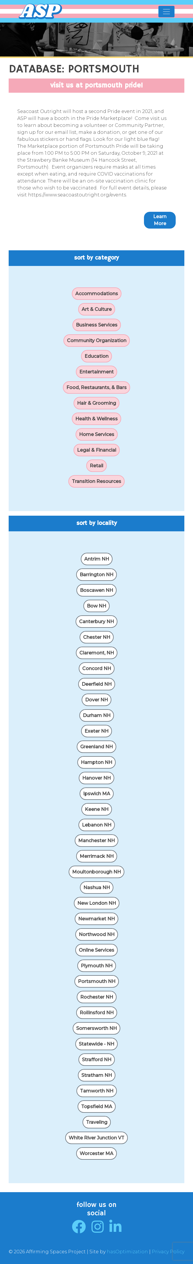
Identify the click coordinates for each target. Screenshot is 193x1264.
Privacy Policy (168, 1251)
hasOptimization (127, 1251)
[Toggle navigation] (166, 11)
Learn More (159, 220)
